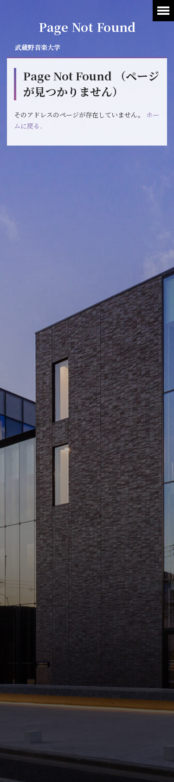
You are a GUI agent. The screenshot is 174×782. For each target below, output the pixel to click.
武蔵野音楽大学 (37, 47)
